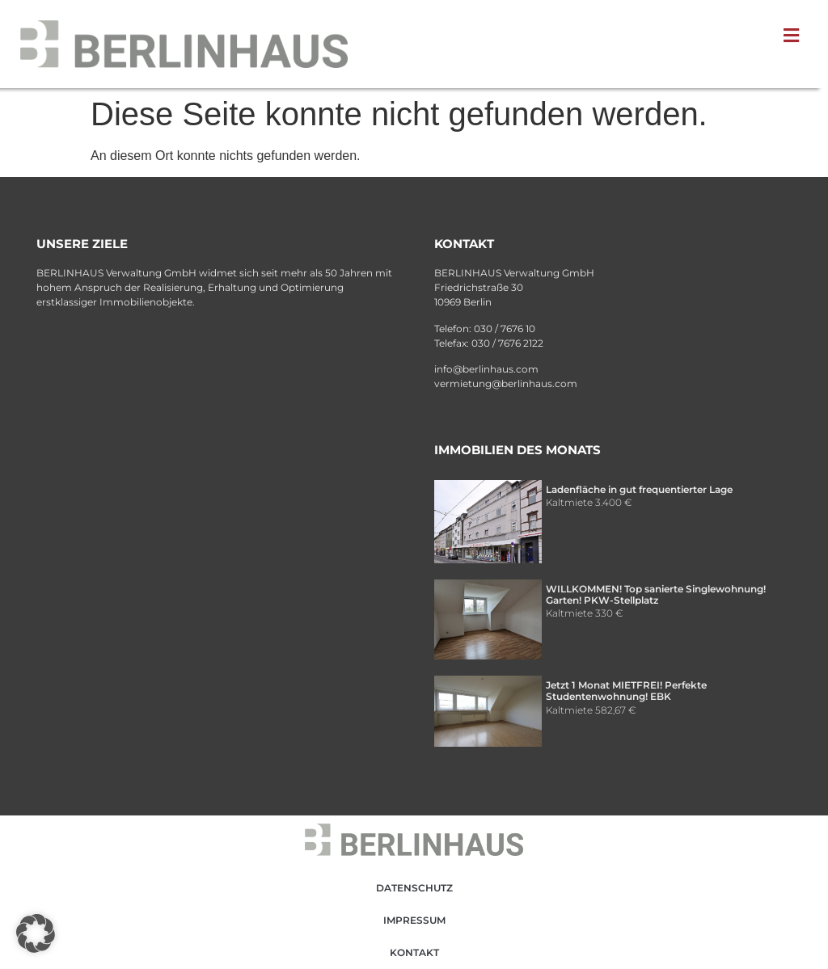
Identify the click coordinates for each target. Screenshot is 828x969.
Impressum (414, 920)
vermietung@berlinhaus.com (505, 383)
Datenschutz (414, 888)
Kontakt (414, 952)
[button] (795, 35)
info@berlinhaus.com (486, 369)
